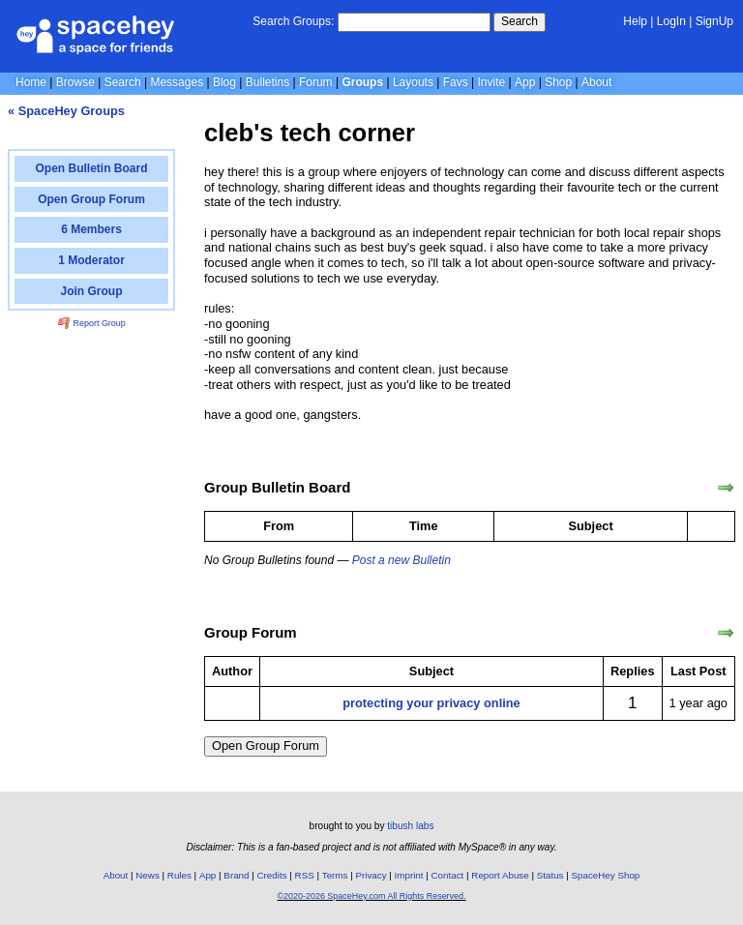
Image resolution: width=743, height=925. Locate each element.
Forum (316, 82)
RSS (304, 875)
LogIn (671, 21)
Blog (224, 82)
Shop (558, 82)
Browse (75, 82)
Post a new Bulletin (401, 560)
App (525, 82)
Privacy (370, 875)
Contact (447, 875)
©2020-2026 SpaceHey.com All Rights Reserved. (371, 896)
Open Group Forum (265, 745)
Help (635, 21)
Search (519, 21)
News (147, 875)
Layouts (413, 82)
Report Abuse (499, 875)
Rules (179, 875)
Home (30, 82)
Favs (455, 82)
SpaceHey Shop (606, 875)
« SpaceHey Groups (66, 111)
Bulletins (267, 82)
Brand (236, 875)
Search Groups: (293, 21)
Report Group (92, 323)
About (596, 82)
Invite (492, 82)
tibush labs (410, 826)
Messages (176, 82)
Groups (362, 82)
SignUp (714, 21)
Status (550, 875)
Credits (272, 875)
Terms (335, 875)
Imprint (409, 875)
